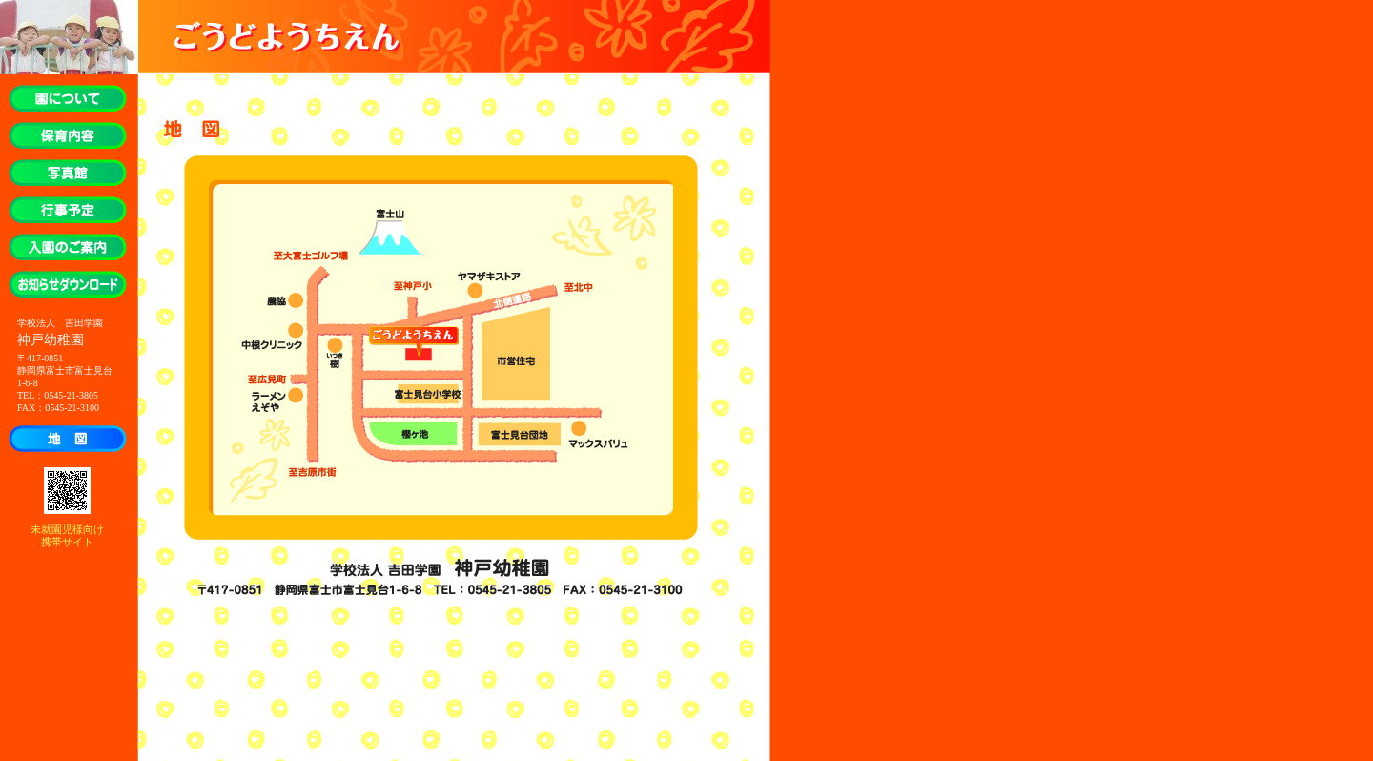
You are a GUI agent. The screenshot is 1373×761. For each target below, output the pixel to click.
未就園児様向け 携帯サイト (67, 535)
